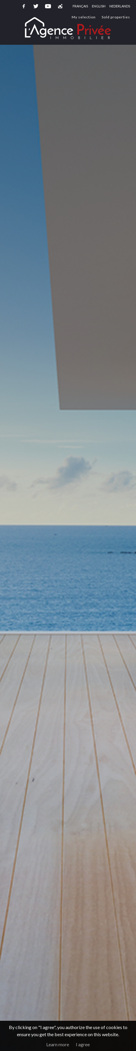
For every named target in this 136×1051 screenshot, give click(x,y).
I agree (83, 1044)
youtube (48, 6)
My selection (84, 17)
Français (80, 6)
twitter (36, 6)
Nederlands (119, 6)
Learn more (57, 1044)
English (98, 6)
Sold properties (116, 17)
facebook (23, 6)
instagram (60, 6)
